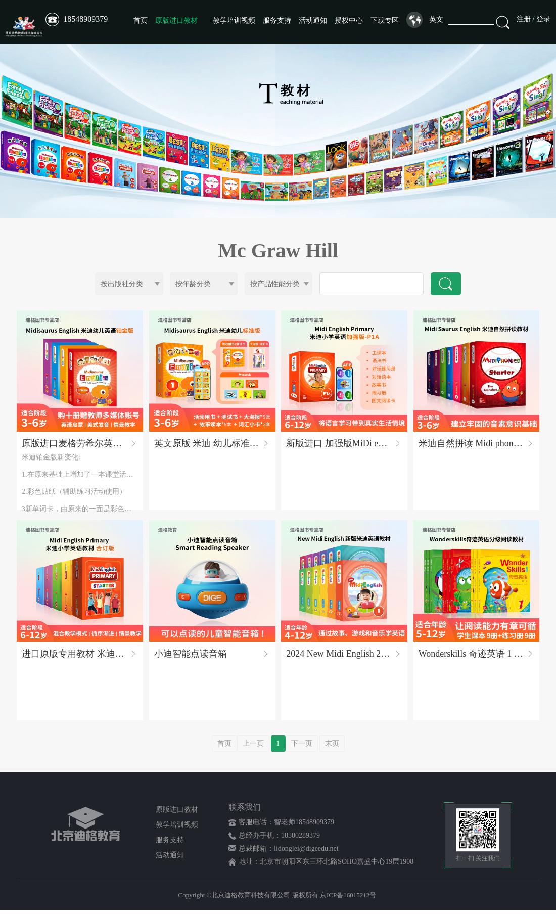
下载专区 (384, 20)
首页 (140, 20)
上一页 (253, 753)
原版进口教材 (176, 20)
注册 (524, 19)
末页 (332, 753)
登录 (543, 19)
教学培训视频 (234, 20)
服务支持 (277, 20)
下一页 (301, 753)
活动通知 (313, 20)
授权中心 (349, 20)
